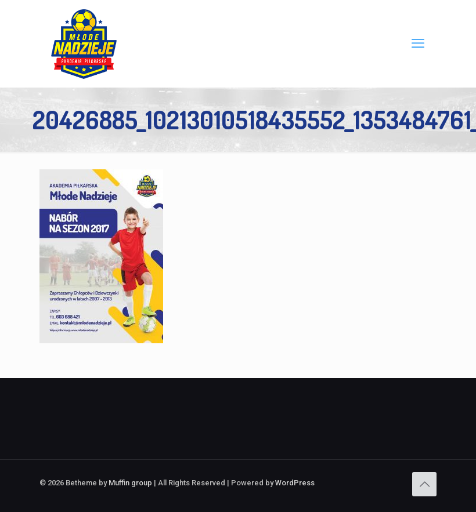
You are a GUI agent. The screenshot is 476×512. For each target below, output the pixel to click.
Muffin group (130, 482)
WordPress (295, 482)
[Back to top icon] (424, 484)
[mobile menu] (418, 43)
